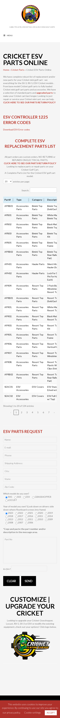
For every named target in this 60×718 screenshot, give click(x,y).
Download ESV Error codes (16, 129)
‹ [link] (10, 412)
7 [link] (48, 412)
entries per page (21, 181)
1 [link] (16, 412)
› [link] (54, 412)
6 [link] (43, 412)
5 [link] (38, 412)
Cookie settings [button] (32, 712)
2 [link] (21, 412)
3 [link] (27, 412)
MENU (8, 35)
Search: (25, 190)
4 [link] (32, 412)
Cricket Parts (17, 69)
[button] (13, 200)
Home (6, 69)
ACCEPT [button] (51, 712)
